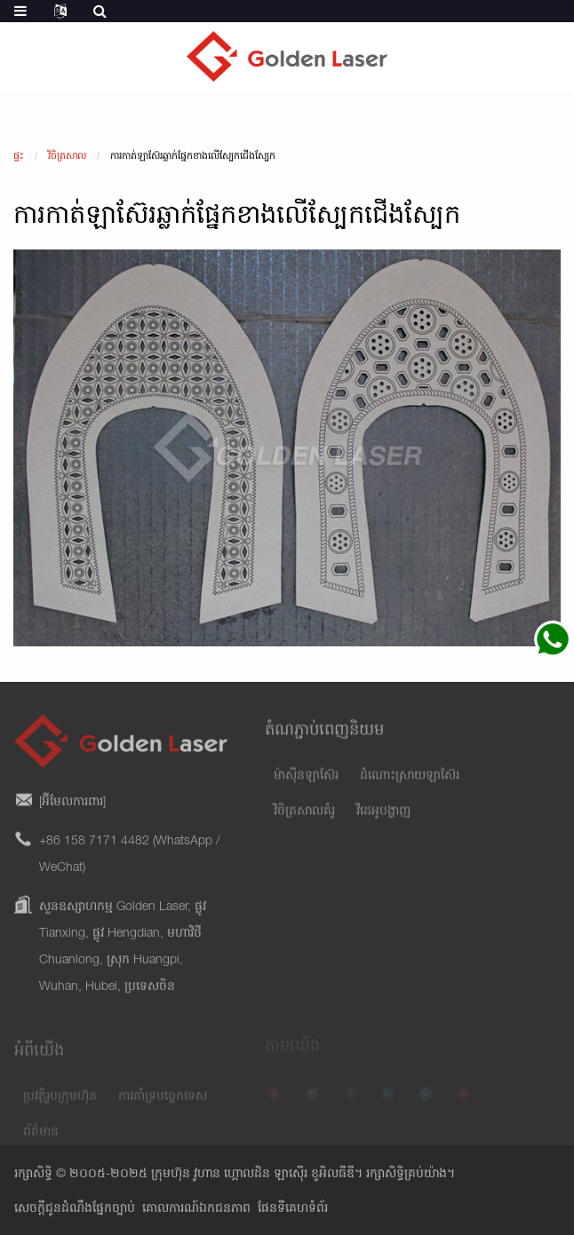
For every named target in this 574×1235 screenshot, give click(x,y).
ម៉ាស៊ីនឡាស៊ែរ (306, 787)
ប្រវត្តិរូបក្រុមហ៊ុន (60, 1106)
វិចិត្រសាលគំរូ (304, 823)
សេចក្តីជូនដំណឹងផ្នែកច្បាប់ (74, 1209)
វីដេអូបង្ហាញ (383, 823)
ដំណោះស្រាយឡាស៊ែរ (409, 787)
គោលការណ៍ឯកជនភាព (196, 1209)
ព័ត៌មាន (41, 1142)
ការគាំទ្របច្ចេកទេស (162, 1106)
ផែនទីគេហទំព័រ (293, 1209)
